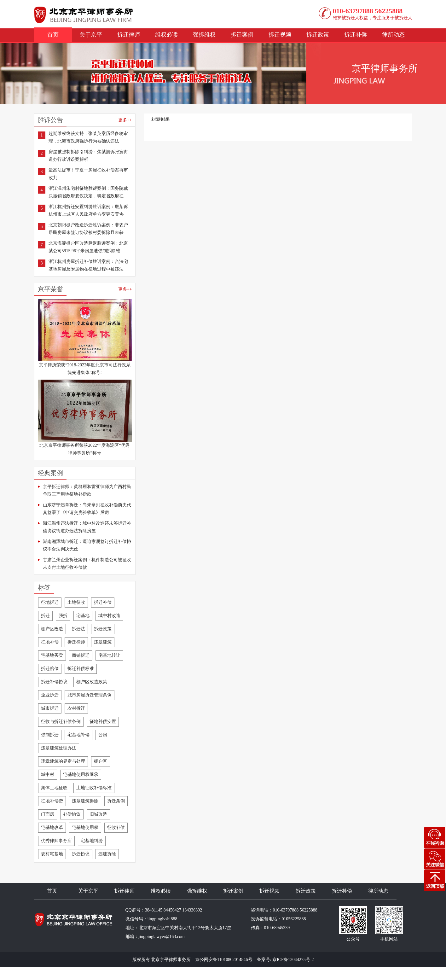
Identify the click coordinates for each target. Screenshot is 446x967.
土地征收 (76, 602)
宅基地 (83, 615)
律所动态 (393, 35)
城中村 (47, 774)
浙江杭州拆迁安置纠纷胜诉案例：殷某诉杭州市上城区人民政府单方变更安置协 (88, 210)
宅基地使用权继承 (80, 774)
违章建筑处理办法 (58, 748)
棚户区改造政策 (91, 681)
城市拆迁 (50, 708)
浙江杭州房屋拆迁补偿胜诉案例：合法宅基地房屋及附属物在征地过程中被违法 (88, 265)
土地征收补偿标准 (94, 787)
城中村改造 (109, 615)
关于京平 (90, 35)
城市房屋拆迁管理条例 (89, 695)
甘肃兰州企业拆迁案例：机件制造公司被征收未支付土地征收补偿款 (87, 563)
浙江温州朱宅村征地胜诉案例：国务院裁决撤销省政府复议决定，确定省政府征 (88, 192)
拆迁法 (78, 628)
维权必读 (166, 35)
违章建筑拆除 (85, 801)
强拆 (63, 615)
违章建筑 (103, 642)
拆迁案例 (242, 35)
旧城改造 (98, 814)
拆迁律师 (128, 35)
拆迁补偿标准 (80, 668)
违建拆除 (107, 854)
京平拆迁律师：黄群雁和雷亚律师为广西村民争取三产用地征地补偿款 (87, 490)
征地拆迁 (50, 602)
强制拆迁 (50, 734)
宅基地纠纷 (92, 840)
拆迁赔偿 (50, 668)
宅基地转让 (109, 655)
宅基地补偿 (78, 734)
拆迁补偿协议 (54, 681)
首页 (53, 35)
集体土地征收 (54, 787)
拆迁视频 (280, 35)
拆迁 (45, 615)
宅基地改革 (52, 827)
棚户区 (100, 761)
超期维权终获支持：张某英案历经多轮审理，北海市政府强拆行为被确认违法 (88, 137)
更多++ (125, 120)
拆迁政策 (317, 35)
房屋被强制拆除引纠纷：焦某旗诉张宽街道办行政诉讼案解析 (88, 155)
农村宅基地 (52, 854)
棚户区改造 (52, 628)
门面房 (47, 814)
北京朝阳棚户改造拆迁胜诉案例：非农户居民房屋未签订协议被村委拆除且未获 (88, 229)
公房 (102, 734)
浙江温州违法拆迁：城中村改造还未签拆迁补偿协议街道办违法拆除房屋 (87, 527)
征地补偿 (50, 642)
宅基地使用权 (85, 827)
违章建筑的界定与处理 (63, 761)
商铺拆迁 (81, 655)
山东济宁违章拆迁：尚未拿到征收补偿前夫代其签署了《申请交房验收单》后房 (87, 509)
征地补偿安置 (103, 721)
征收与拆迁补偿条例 (61, 721)
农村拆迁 (76, 708)
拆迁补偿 (355, 35)
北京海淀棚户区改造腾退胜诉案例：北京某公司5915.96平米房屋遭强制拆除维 (88, 247)
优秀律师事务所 (56, 840)
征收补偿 (116, 827)
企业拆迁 (50, 695)
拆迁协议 (81, 854)
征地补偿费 (52, 801)
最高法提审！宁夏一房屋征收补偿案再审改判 (88, 174)
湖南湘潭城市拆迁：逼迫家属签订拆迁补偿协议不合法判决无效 (87, 545)
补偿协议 (72, 814)
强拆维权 (204, 35)
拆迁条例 (116, 801)
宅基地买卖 (52, 655)
